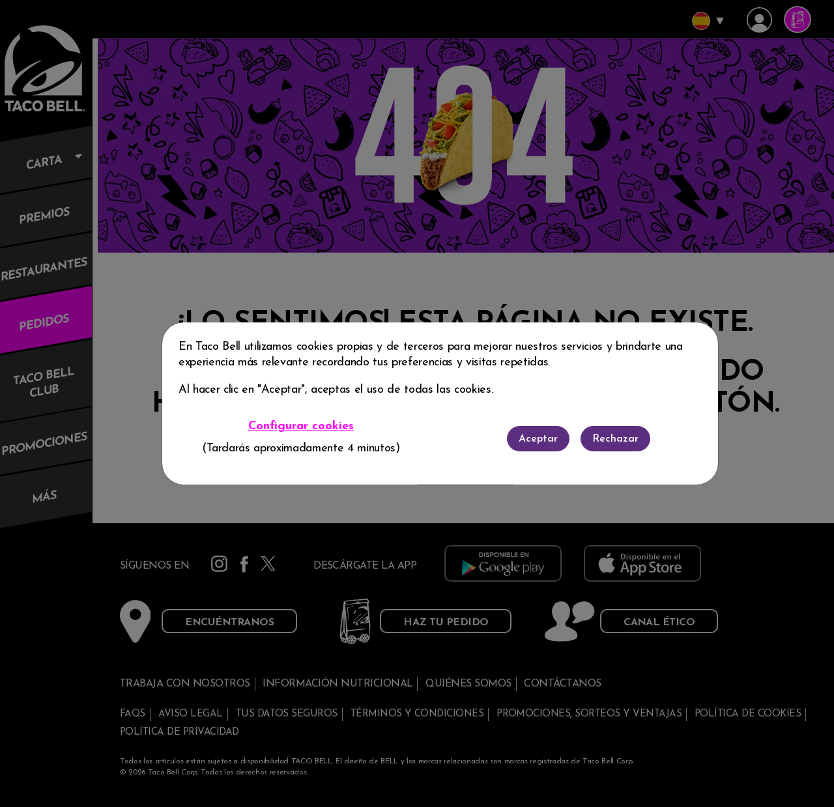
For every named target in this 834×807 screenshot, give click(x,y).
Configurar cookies (301, 426)
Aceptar (538, 439)
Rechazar (615, 439)
